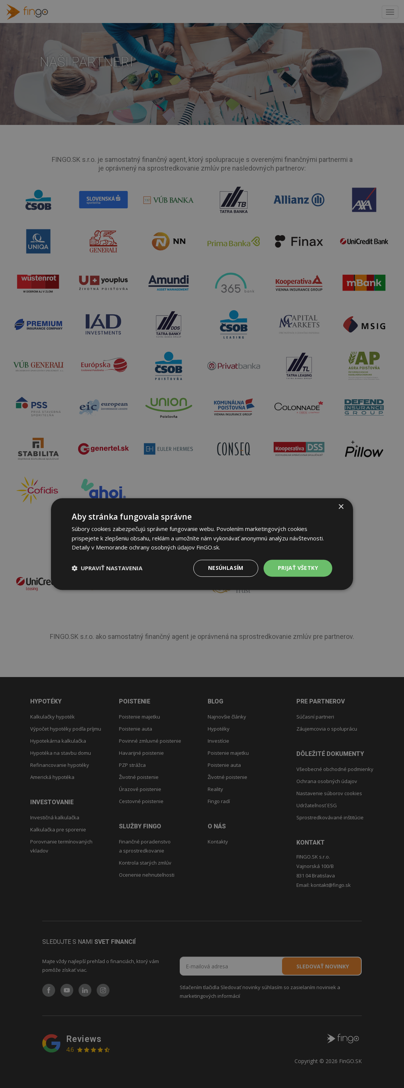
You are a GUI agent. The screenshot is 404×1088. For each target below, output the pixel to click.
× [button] (341, 507)
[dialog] (202, 544)
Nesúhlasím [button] (226, 567)
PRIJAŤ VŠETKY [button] (298, 567)
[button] (107, 568)
